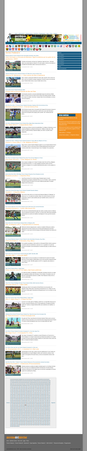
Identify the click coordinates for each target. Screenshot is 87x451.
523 (23, 423)
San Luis (17, 347)
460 (35, 417)
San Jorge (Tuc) (36, 331)
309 (39, 403)
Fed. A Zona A (8, 206)
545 (35, 424)
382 (11, 411)
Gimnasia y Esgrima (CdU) (33, 105)
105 (39, 385)
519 (13, 423)
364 (49, 408)
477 (35, 418)
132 (23, 388)
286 (25, 402)
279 (49, 400)
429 (42, 414)
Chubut (6, 190)
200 (23, 394)
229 (11, 397)
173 (39, 391)
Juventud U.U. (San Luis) (32, 347)
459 (32, 417)
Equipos (55, 33)
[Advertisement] (16, 16)
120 (35, 386)
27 (14, 380)
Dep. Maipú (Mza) (30, 123)
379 (44, 409)
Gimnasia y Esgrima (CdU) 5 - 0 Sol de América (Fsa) (21, 107)
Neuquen (17, 123)
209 (44, 394)
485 (13, 420)
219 (28, 395)
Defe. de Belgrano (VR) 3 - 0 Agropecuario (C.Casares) (22, 224)
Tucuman (21, 331)
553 (13, 426)
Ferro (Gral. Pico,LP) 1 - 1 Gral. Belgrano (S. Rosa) (21, 159)
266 (18, 400)
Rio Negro (19, 174)
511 (35, 421)
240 (37, 397)
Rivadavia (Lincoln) (40, 174)
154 (35, 389)
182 (20, 392)
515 (44, 421)
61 (36, 382)
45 (47, 380)
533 (46, 423)
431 (46, 414)
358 (35, 408)
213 (13, 395)
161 (11, 391)
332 (13, 406)
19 (39, 379)
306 (32, 403)
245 (49, 397)
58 (31, 382)
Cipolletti (29, 190)
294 (44, 402)
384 (16, 411)
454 (20, 417)
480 (42, 418)
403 (20, 412)
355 (28, 408)
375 (35, 409)
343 (39, 406)
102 (32, 385)
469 (16, 418)
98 (23, 385)
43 (44, 380)
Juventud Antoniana (40, 206)
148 (20, 389)
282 (16, 402)
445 (39, 415)
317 (18, 405)
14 (30, 379)
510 (32, 421)
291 (37, 402)
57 (29, 382)
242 (42, 397)
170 (32, 391)
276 (42, 400)
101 (30, 385)
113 (18, 386)
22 (44, 379)
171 (35, 391)
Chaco (6, 282)
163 (16, 391)
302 (23, 403)
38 (34, 380)
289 (32, 402)
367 (16, 409)
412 (42, 412)
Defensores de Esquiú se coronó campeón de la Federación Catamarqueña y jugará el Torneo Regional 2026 (70, 129)
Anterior (8, 402)
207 (39, 394)
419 (18, 414)
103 (35, 385)
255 (32, 398)
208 (42, 394)
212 (11, 395)
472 (23, 418)
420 (20, 414)
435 (16, 415)
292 (39, 402)
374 (32, 409)
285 (23, 402)
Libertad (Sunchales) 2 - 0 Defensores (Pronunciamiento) (22, 363)
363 (46, 408)
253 (28, 398)
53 (22, 382)
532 (44, 423)
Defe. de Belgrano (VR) (30, 222)
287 (28, 402)
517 (49, 421)
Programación (42, 33)
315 (13, 405)
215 (18, 395)
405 (25, 412)
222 (35, 395)
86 (42, 383)
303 (25, 403)
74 (20, 383)
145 (13, 389)
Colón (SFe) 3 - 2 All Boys (65, 132)
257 (37, 398)
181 (18, 392)
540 (23, 424)
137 (35, 388)
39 (36, 380)
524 (25, 423)
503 (16, 421)
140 (42, 388)
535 (11, 424)
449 (49, 415)
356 (30, 408)
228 (49, 395)
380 (46, 409)
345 (44, 406)
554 (16, 426)
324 (35, 405)
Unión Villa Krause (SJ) (30, 206)
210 (46, 394)
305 (30, 403)
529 (37, 423)
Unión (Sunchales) (25, 55)
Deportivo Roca (32, 174)
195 (11, 394)
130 (18, 388)
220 (30, 395)
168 (28, 391)
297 (11, 403)
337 (25, 406)
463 (42, 417)
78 (27, 383)
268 (23, 400)
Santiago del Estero (18, 282)
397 (46, 411)
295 (46, 402)
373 (30, 409)
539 (20, 424)
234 (23, 397)
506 (23, 421)
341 (35, 406)
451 (13, 417)
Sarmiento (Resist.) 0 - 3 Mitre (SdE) (16, 284)
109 (49, 385)
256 (35, 398)
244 (46, 397)
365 (11, 409)
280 (11, 402)
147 (18, 389)
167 (25, 391)
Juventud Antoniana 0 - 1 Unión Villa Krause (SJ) (20, 208)
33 (25, 380)
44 (45, 380)
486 (16, 420)
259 (42, 398)
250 (20, 398)
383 (13, 411)
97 (22, 385)
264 (13, 400)
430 (44, 414)
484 (11, 420)
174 (42, 391)
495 (37, 420)
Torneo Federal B (19, 443)
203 (30, 394)
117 (28, 386)
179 (13, 392)
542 (28, 424)
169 (30, 391)
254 (30, 398)
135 (30, 388)
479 (39, 418)
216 (20, 395)
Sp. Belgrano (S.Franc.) (42, 140)
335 (20, 406)
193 (46, 392)
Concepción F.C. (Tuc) (27, 331)
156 (39, 389)
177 (49, 391)
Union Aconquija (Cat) (41, 314)
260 (44, 398)
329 (46, 405)
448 (46, 415)
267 (20, 400)
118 (30, 386)
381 (49, 409)
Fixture (59, 66)
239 (35, 397)
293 (42, 402)
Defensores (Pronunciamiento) (34, 362)
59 (33, 382)
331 (11, 406)
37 (33, 380)
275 (39, 400)
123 (42, 386)
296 (49, 402)
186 (30, 392)
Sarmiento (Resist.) (39, 282)
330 (49, 405)
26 (12, 380)
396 (44, 411)
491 (28, 420)
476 (32, 418)
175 (44, 391)
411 (39, 412)
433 (11, 415)
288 (30, 402)
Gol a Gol (20, 440)
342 (37, 406)
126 (49, 386)
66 (45, 382)
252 (25, 398)
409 (35, 412)
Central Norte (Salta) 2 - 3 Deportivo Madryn (69, 135)
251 (23, 398)
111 (13, 386)
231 (16, 397)
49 (14, 382)
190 (39, 392)
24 (48, 379)
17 (35, 379)
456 (25, 417)
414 (46, 412)
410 (37, 412)
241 (39, 397)
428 (39, 414)
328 (44, 405)
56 (27, 382)
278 (46, 400)
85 (40, 383)
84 (38, 383)
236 (28, 397)
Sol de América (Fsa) (43, 105)
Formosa (18, 105)
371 (25, 409)
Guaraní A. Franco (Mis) (32, 140)
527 (32, 423)
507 (25, 421)
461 (37, 417)
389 (28, 411)
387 (23, 411)
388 (25, 411)
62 (38, 382)
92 (12, 385)
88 (45, 383)
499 (46, 420)
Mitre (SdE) (32, 282)
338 (28, 406)
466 (49, 417)
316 (16, 405)
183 (23, 392)
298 (13, 403)
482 (46, 418)
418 (16, 414)
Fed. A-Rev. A (8, 123)
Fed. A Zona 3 (61, 59)
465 (46, 417)
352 (20, 408)
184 (25, 392)
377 (39, 409)
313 (49, 403)
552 (11, 426)
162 (13, 391)
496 (39, 420)
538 (18, 424)
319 (23, 405)
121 (37, 386)
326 (39, 405)
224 (39, 395)
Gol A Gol (36, 33)
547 (39, 424)
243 (44, 397)
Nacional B (35, 42)
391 (32, 411)
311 (44, 403)
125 (46, 386)
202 (28, 394)
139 (39, 388)
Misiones (17, 140)
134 (28, 388)
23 (46, 379)
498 (44, 420)
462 (39, 417)
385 (18, 411)
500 (49, 420)
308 (37, 403)
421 (23, 414)
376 (37, 409)
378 (42, 409)
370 (23, 409)
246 (11, 398)
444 (37, 415)
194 (49, 392)
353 (23, 408)
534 (49, 423)
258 (39, 398)
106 (42, 385)
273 (35, 400)
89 (47, 383)
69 (11, 383)
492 (30, 420)
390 (30, 411)
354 (25, 408)
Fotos (51, 33)
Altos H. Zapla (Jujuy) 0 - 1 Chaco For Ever (18, 299)
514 (42, 421)
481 (44, 418)
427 (37, 414)
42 (42, 380)
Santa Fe (11, 55)
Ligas (47, 33)
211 (49, 394)
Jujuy (6, 268)
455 (23, 417)
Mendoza (7, 55)
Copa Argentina (42, 42)
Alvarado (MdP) (21, 89)
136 (32, 388)
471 (20, 418)
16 (33, 379)
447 (44, 415)
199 (20, 394)
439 (25, 415)
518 (11, 423)
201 (25, 394)
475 (30, 418)
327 (42, 405)
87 (44, 383)
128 (13, 388)
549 (44, 424)
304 (28, 403)
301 (20, 403)
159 (46, 389)
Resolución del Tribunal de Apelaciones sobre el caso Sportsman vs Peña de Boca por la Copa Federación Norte (70, 123)
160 (49, 389)
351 (18, 408)
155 (37, 389)
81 (33, 383)
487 (18, 420)
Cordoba (7, 140)
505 (20, 421)
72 (16, 383)
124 (44, 386)
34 (27, 380)
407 (30, 412)
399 (11, 412)
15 (31, 379)
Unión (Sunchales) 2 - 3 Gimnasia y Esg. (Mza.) (19, 241)
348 (11, 408)
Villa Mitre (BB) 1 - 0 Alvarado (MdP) (16, 255)
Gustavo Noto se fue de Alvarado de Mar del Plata (20, 91)
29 (18, 380)
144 (11, 389)
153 (32, 389)
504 (18, 421)
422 (25, 414)
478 (37, 418)
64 (42, 382)
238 (32, 397)
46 (49, 380)
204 (32, 394)
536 (13, 424)
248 (16, 398)
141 (44, 388)
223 (37, 395)
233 (20, 397)
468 (13, 418)
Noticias (59, 52)
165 (20, 391)
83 (36, 383)
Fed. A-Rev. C (13, 105)
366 (13, 409)
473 (25, 418)
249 (18, 398)
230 (13, 397)
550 (46, 424)
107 (44, 385)
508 (28, 421)
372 (28, 409)
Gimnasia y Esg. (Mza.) (34, 55)
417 (13, 414)
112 (16, 386)
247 (13, 398)
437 (20, 415)
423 (28, 414)
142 (46, 388)
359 (37, 408)
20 (41, 379)
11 (24, 379)
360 (39, 408)
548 (42, 424)
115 (23, 386)
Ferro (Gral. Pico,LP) (27, 157)
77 (25, 383)
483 (49, 418)
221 (32, 395)
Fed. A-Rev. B (8, 331)
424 (30, 414)
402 (18, 412)
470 (18, 418)
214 (16, 395)
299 (16, 403)
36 (31, 380)
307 (35, 403)
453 (18, 417)
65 (44, 382)
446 (42, 415)
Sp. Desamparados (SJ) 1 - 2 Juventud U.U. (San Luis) (22, 349)
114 (20, 386)
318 (20, 405)
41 (40, 380)
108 (46, 385)
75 (22, 383)
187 (32, 392)
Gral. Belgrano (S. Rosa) (37, 157)
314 (11, 405)
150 (25, 389)
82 (34, 383)
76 (23, 383)
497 (42, 420)
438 (23, 415)
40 (38, 380)
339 (30, 406)
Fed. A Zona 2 (61, 57)
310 (42, 403)
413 (44, 412)
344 (42, 406)
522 (20, 423)
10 (22, 379)
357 (32, 408)
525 (28, 423)
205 (35, 394)
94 (16, 385)
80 (31, 383)
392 (35, 411)
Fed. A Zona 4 (61, 61)
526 (30, 423)
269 (25, 400)
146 (16, 389)
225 (42, 395)
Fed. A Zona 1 (61, 55)
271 (30, 400)
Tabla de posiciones (62, 68)
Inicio (16, 33)
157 (42, 389)
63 (40, 382)
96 (20, 385)
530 (39, 423)
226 (44, 395)
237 (30, 397)
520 (16, 423)
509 (30, 421)
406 (28, 412)
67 (47, 382)
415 (49, 412)
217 (23, 395)
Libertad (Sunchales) (45, 362)
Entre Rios (7, 105)
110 (11, 386)
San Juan (16, 206)
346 (46, 406)
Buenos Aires (8, 89)
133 (25, 388)
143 (49, 388)
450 (11, 417)
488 (20, 420)
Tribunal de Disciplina (60, 42)
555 (18, 426)
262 (49, 398)
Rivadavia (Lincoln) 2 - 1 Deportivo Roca (17, 175)
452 (16, 417)
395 (42, 411)
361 (42, 408)
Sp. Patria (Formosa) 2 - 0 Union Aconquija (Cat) (20, 315)
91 (11, 385)
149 (23, 389)
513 (39, 421)
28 (16, 380)
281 (13, 402)
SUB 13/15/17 (22, 33)
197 (16, 394)
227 (46, 395)
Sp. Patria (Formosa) (32, 314)
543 (30, 424)
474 (28, 418)
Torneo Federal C (42, 443)
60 (34, 382)
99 (25, 385)
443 (35, 415)
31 (22, 380)
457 (28, 417)
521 (18, 423)
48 (12, 382)
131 (20, 388)
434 (13, 415)
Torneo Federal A (19, 42)
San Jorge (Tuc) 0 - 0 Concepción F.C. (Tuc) (18, 333)
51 (18, 382)
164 (18, 391)
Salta (13, 206)
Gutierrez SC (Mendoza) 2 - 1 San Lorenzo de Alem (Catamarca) (25, 75)
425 (32, 414)
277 (44, 400)
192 (44, 392)
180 (16, 392)
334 (18, 406)
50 (16, 382)
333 (16, 406)
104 (37, 385)
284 (20, 402)
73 (18, 383)
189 (37, 392)
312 (46, 403)
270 (28, 400)
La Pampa (13, 157)
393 (37, 411)
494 (35, 420)
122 (39, 386)
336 (23, 406)
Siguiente (53, 402)
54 (23, 382)
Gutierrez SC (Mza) (26, 73)
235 (25, 397)
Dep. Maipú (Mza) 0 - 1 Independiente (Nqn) (18, 125)
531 (42, 423)
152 (30, 389)
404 (23, 412)
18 (37, 379)
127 (11, 388)
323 (32, 405)
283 (18, 402)
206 (37, 394)
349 (13, 408)
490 (25, 420)
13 (28, 379)
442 (32, 415)
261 (46, 398)
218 (25, 395)
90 (49, 383)
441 (30, 415)
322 (30, 405)
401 (16, 412)
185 (28, 392)
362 (44, 408)
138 (37, 388)
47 (11, 382)
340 (32, 406)
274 (37, 400)
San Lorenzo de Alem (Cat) (36, 73)
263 (11, 400)
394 (39, 411)
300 (18, 403)
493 (32, 420)
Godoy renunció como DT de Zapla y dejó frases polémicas (23, 270)
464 (44, 417)
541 (25, 424)
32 (23, 380)
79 (29, 383)
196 (13, 394)
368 (18, 409)
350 (16, 408)
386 (20, 411)
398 (49, 411)
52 (20, 382)
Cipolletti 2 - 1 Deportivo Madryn (15, 192)
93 (14, 385)
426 (35, 414)
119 (32, 386)
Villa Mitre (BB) (35, 253)
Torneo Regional (28, 42)
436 (18, 415)
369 (20, 409)
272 (32, 400)
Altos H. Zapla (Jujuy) (19, 268)
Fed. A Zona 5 (61, 64)
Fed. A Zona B (12, 190)
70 (12, 383)
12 (26, 379)
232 (18, 397)
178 (11, 392)
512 (37, 421)
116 (25, 386)
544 (32, 424)
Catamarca (7, 73)
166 (23, 391)
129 (16, 388)
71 (14, 383)
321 (28, 405)
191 (42, 392)
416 (11, 414)
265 (16, 400)
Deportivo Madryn (34, 190)
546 (37, 424)
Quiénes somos (29, 33)
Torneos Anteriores (51, 42)
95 (18, 385)
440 (28, 415)
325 (37, 405)
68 (49, 382)
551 (49, 424)
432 (49, 414)
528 (35, 423)
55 (25, 382)
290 (35, 402)
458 (30, 417)
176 (46, 391)
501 (11, 421)
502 (13, 421)
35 (29, 380)
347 (49, 406)
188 (35, 392)
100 (28, 385)
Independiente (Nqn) (39, 123)
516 (46, 421)
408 (32, 412)
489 (23, 420)
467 (11, 418)
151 (28, 389)
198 (18, 394)
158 (44, 389)
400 (13, 412)
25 (11, 380)
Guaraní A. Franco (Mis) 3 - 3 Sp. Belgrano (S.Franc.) (21, 142)
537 (16, 424)
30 (20, 380)
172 (37, 391)
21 (43, 379)
